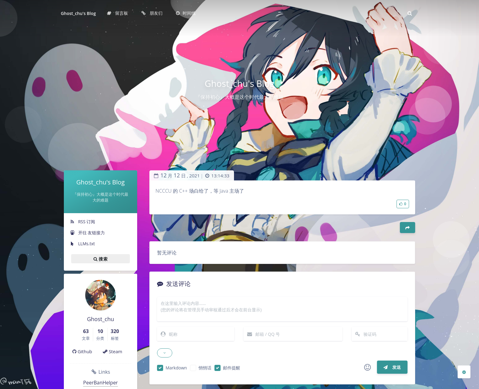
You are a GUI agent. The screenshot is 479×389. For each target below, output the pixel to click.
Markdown (176, 368)
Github (82, 351)
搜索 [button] (100, 258)
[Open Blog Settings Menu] (464, 371)
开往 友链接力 (87, 232)
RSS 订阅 (82, 221)
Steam (112, 351)
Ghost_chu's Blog (78, 13)
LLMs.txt (82, 243)
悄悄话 (205, 368)
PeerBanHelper (100, 382)
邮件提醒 (231, 368)
